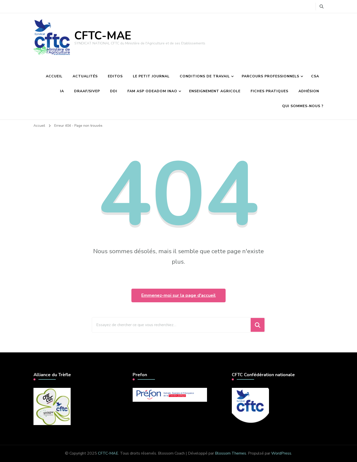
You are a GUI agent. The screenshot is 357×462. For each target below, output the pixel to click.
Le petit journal (151, 76)
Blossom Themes (230, 453)
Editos (115, 76)
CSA (315, 76)
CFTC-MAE (102, 35)
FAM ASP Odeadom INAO (152, 91)
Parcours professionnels (270, 76)
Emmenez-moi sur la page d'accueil (178, 295)
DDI (113, 91)
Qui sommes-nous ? (303, 106)
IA (62, 91)
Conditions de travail (205, 76)
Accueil (54, 76)
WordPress (281, 453)
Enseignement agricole (214, 91)
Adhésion (308, 91)
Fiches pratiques (269, 91)
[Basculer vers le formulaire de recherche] (322, 6)
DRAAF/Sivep (87, 91)
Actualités (85, 76)
